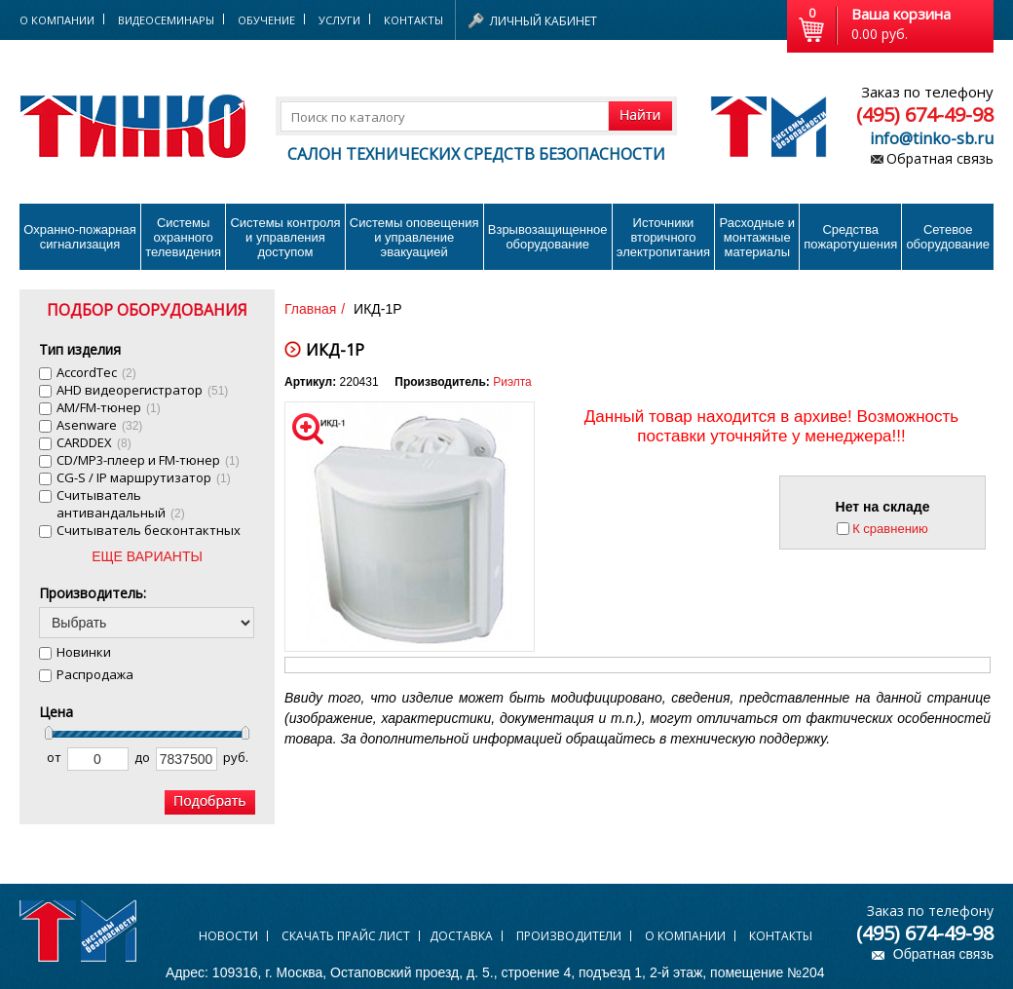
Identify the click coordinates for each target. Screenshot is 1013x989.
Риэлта (512, 382)
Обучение (266, 20)
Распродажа (94, 674)
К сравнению (890, 528)
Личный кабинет (543, 21)
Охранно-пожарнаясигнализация (79, 236)
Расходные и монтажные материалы (757, 237)
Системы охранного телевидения (183, 237)
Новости (228, 936)
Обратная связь (940, 158)
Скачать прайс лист (345, 936)
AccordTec (96, 372)
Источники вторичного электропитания (663, 237)
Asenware (99, 425)
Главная (310, 309)
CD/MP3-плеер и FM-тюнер (148, 460)
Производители (568, 936)
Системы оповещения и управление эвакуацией (414, 237)
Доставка (461, 936)
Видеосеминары (166, 20)
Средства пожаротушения (850, 236)
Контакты (413, 20)
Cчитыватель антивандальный (120, 503)
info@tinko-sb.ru (932, 138)
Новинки (83, 652)
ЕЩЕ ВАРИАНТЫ (147, 556)
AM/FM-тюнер (108, 407)
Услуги (339, 20)
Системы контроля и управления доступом (285, 237)
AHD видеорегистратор (142, 390)
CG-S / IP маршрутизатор (143, 477)
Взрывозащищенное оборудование (548, 236)
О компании (685, 936)
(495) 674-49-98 (925, 114)
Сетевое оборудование (948, 236)
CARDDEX (93, 442)
